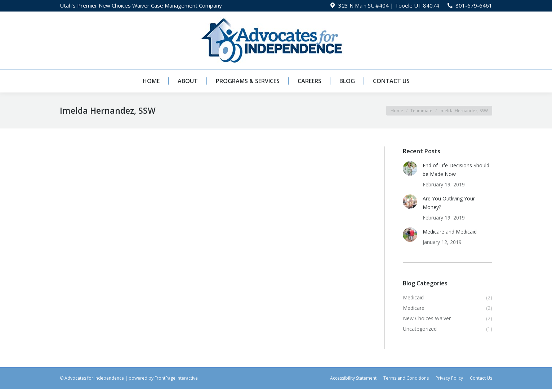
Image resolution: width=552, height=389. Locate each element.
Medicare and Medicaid (450, 231)
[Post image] (410, 168)
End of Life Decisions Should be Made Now (456, 169)
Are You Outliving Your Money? (449, 203)
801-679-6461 (473, 5)
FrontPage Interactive (176, 378)
